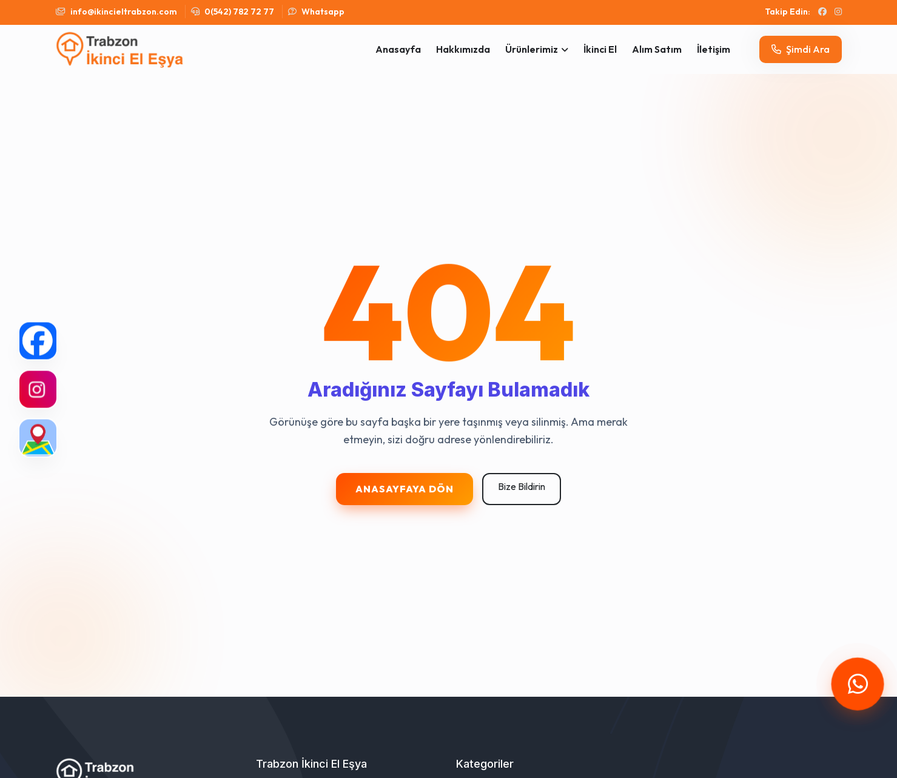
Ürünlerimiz (531, 49)
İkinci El (600, 49)
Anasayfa (398, 49)
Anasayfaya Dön (404, 489)
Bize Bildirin (521, 486)
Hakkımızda (463, 49)
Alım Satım (657, 49)
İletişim (713, 49)
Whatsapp (316, 11)
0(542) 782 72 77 (232, 11)
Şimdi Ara (800, 49)
